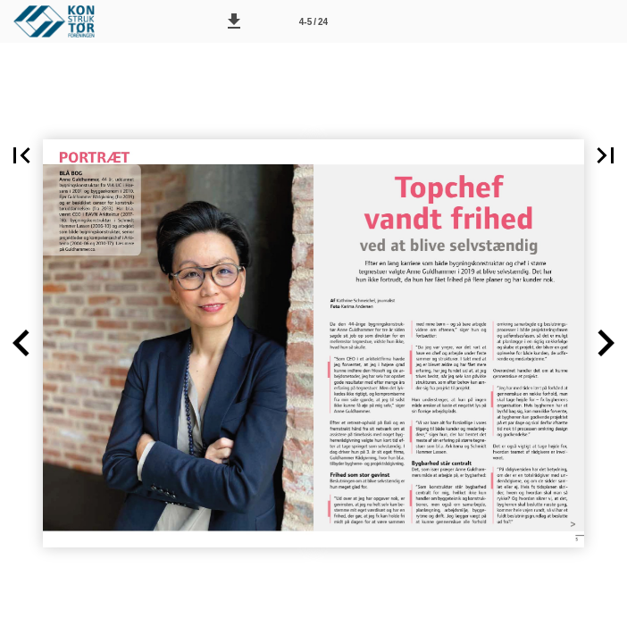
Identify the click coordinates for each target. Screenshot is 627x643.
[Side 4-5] (313, 21)
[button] (234, 21)
